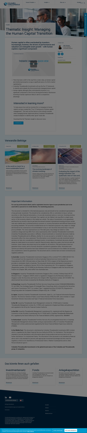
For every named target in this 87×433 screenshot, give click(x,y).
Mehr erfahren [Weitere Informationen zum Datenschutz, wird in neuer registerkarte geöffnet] (30, 431)
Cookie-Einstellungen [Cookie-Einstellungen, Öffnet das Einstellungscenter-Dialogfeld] (58, 430)
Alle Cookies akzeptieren (70, 430)
